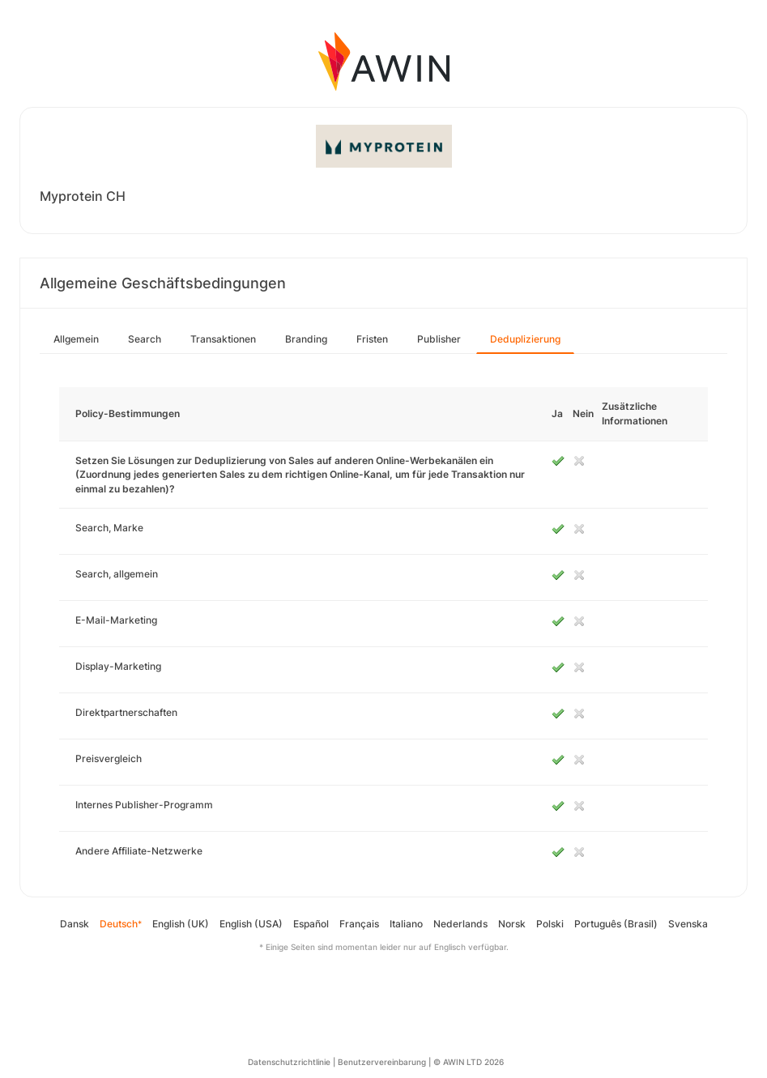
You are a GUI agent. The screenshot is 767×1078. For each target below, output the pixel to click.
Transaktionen (223, 339)
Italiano (406, 924)
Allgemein (76, 339)
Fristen (372, 339)
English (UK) (180, 924)
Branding (306, 339)
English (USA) (251, 924)
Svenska (688, 924)
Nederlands (460, 924)
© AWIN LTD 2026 (468, 1062)
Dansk (74, 924)
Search (144, 339)
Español (311, 924)
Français (359, 924)
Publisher (439, 339)
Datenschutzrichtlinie (289, 1062)
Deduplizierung (525, 339)
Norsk (512, 924)
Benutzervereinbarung (382, 1062)
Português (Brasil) (616, 924)
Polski (550, 924)
